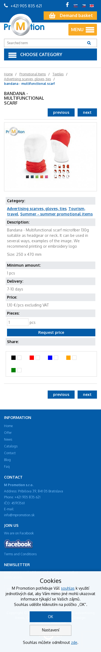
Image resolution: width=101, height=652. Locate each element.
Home (8, 426)
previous (61, 112)
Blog (7, 460)
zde (74, 642)
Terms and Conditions (20, 554)
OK (50, 616)
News (8, 439)
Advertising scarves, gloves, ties (37, 208)
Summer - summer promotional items (56, 214)
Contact (10, 453)
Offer (8, 433)
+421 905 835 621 (23, 5)
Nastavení (50, 630)
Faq (7, 466)
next (87, 112)
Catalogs (11, 446)
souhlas (68, 588)
